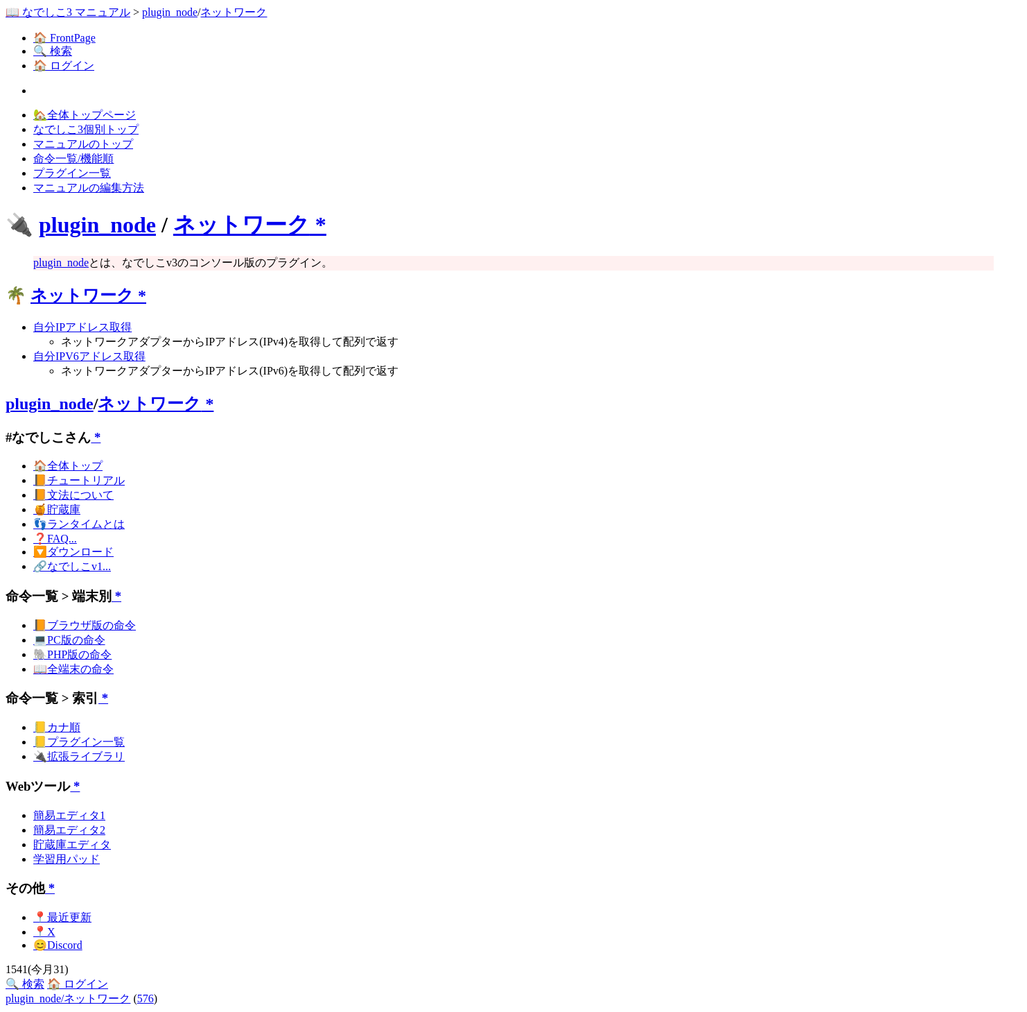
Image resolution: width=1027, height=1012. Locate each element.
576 (145, 998)
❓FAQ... (55, 538)
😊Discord (57, 945)
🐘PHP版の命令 (72, 654)
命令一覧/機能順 (73, 158)
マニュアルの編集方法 (88, 188)
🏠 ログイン (63, 65)
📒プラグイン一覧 (79, 742)
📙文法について (73, 495)
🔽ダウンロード (73, 552)
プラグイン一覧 (72, 173)
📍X (44, 932)
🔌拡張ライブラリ (79, 756)
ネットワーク (233, 12)
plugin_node (170, 12)
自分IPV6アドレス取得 (89, 356)
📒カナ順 (56, 727)
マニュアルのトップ (83, 144)
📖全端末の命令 (73, 669)
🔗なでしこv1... (72, 566)
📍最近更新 (62, 917)
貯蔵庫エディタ (72, 844)
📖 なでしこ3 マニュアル (68, 12)
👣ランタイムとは (79, 524)
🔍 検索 (52, 51)
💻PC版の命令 (69, 640)
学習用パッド (66, 859)
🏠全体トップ (68, 466)
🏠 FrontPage (64, 38)
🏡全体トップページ (84, 115)
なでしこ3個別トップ (86, 129)
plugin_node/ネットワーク (68, 998)
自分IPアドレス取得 (82, 327)
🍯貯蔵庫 (56, 509)
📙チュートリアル (79, 480)
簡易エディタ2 (69, 830)
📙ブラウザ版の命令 (84, 625)
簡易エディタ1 (69, 815)
